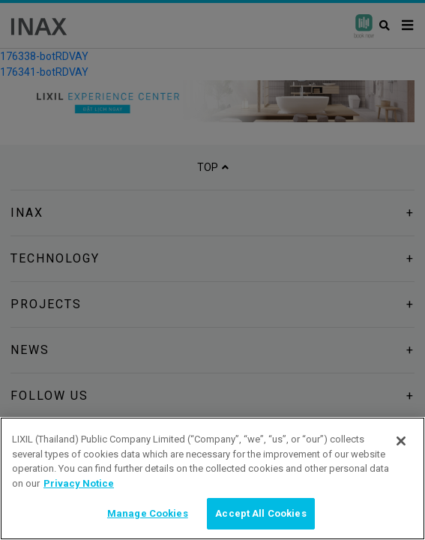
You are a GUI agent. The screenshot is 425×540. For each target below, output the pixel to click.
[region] (212, 478)
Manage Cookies (147, 513)
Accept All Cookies (260, 513)
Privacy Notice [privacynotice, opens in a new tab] (78, 483)
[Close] (401, 441)
